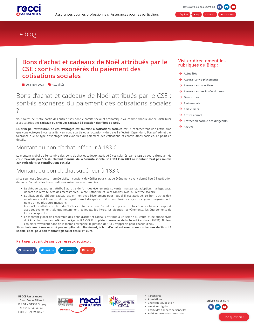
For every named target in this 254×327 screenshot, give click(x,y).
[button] (82, 14)
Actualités (58, 85)
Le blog (26, 34)
